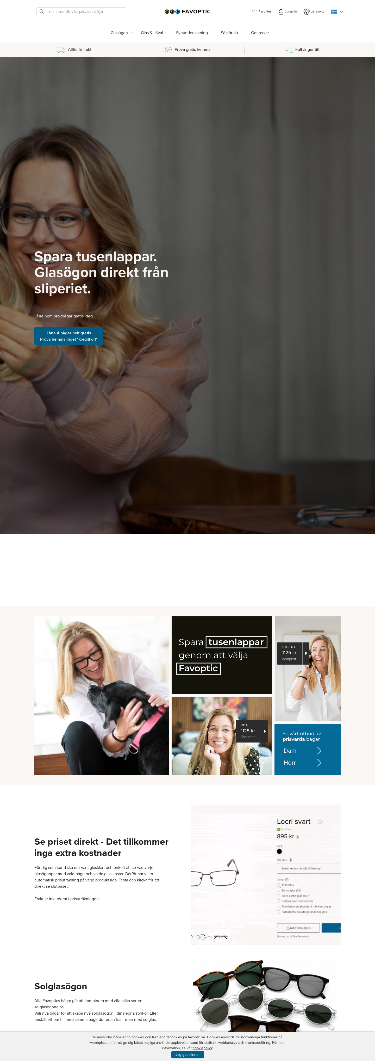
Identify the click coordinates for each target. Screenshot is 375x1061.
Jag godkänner (188, 1054)
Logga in (287, 12)
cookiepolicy (203, 1048)
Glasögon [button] (119, 33)
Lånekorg (313, 12)
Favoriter (261, 12)
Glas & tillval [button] (152, 33)
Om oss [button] (258, 33)
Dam (300, 750)
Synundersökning (192, 33)
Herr (300, 762)
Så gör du (229, 33)
